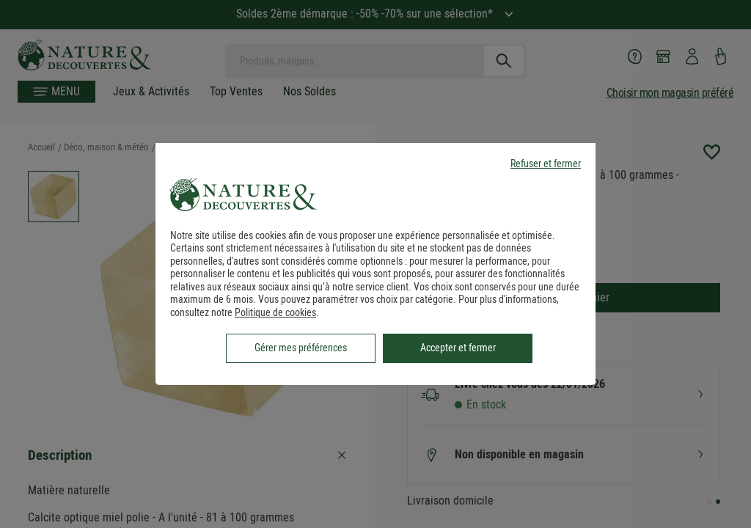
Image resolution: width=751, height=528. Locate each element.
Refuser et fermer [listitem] (545, 164)
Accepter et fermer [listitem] (458, 347)
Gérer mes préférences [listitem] (300, 347)
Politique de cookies (275, 312)
